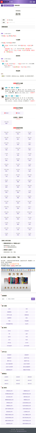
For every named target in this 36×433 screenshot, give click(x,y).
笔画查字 (9, 357)
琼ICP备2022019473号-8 (21, 431)
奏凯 (28, 48)
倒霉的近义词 (27, 399)
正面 (30, 213)
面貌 (18, 181)
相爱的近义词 (27, 390)
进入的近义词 (9, 396)
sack (9, 339)
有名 (25, 45)
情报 (30, 197)
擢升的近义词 (27, 396)
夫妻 (27, 50)
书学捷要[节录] (9, 323)
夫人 (16, 50)
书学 (27, 308)
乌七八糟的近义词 (27, 414)
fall (9, 333)
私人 (8, 35)
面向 (6, 171)
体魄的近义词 (9, 405)
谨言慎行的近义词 (27, 393)
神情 (18, 203)
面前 (6, 139)
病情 (18, 213)
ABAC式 (18, 380)
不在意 (19, 50)
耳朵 (26, 66)
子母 (31, 45)
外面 (18, 171)
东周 (6, 48)
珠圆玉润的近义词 (9, 414)
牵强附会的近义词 (9, 393)
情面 (4, 35)
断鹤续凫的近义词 (9, 399)
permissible (26, 345)
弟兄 (15, 66)
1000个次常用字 (9, 366)
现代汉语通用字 (26, 366)
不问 (24, 50)
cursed (26, 342)
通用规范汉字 (9, 369)
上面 (18, 149)
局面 (6, 149)
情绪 (30, 149)
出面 (18, 229)
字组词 (6, 113)
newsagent (9, 345)
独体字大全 (26, 360)
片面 (6, 229)
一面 (6, 155)
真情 (6, 219)
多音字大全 (26, 357)
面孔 (6, 208)
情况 (18, 133)
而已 (12, 51)
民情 (18, 234)
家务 (32, 50)
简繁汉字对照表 (26, 369)
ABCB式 (18, 383)
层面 (18, 208)
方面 (6, 133)
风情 (18, 219)
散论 (27, 317)
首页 (5, 5)
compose (27, 330)
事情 (30, 133)
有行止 (9, 65)
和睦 (29, 50)
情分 (12, 35)
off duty (9, 342)
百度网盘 (13, 265)
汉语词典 (11, 5)
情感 (18, 160)
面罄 (6, 123)
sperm (9, 336)
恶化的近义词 (9, 411)
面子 (15, 35)
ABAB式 (18, 376)
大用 (7, 63)
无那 (29, 45)
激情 (6, 187)
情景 (30, 181)
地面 (30, 171)
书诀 (9, 320)
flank (27, 339)
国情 (18, 187)
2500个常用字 (27, 363)
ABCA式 (29, 380)
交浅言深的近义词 (9, 417)
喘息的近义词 (9, 423)
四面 (30, 234)
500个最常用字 (9, 363)
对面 (6, 197)
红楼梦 (6, 50)
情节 (6, 181)
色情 (6, 234)
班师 (26, 48)
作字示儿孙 (9, 314)
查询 (33, 298)
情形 (6, 165)
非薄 (18, 66)
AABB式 (6, 376)
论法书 (26, 323)
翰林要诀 (9, 312)
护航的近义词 (9, 390)
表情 (30, 187)
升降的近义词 (9, 402)
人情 (30, 219)
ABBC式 (6, 383)
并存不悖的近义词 (27, 420)
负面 (30, 224)
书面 (30, 203)
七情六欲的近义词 (27, 408)
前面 (30, 160)
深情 (6, 213)
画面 (18, 197)
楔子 (14, 63)
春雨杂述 (27, 314)
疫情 (30, 192)
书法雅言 (27, 320)
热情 (18, 144)
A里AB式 (30, 376)
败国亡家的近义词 (9, 420)
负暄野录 (9, 317)
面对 (18, 139)
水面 (6, 203)
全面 (6, 144)
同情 (6, 192)
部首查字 (27, 354)
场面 (18, 192)
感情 (30, 139)
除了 (22, 66)
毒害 (22, 45)
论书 (9, 308)
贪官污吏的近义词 (9, 408)
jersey (9, 330)
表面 (30, 176)
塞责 (10, 51)
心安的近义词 (27, 411)
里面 (18, 155)
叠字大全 (9, 360)
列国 (8, 48)
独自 (20, 63)
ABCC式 (30, 383)
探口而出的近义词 (27, 417)
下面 (6, 176)
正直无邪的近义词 (27, 402)
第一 (12, 48)
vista (27, 336)
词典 (11, 1)
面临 (6, 160)
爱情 (30, 165)
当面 (30, 229)
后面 (18, 165)
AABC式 (6, 380)
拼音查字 (9, 354)
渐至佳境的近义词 (27, 423)
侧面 (18, 224)
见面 (18, 176)
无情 (6, 224)
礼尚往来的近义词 (27, 405)
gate (27, 333)
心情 (30, 155)
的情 (11, 42)
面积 (30, 144)
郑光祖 (6, 45)
